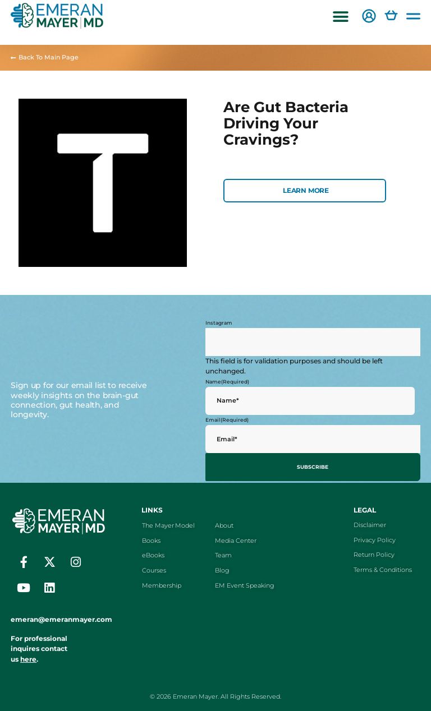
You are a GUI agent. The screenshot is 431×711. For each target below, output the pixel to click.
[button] (341, 17)
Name (227, 381)
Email (227, 420)
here (28, 657)
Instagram (218, 323)
